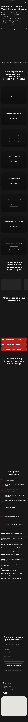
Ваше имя (6, 649)
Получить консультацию (14, 665)
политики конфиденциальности (10, 671)
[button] (14, 29)
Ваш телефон (7, 656)
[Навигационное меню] (25, 2)
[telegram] (6, 693)
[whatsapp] (4, 693)
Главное (2, 0)
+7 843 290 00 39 (7, 686)
